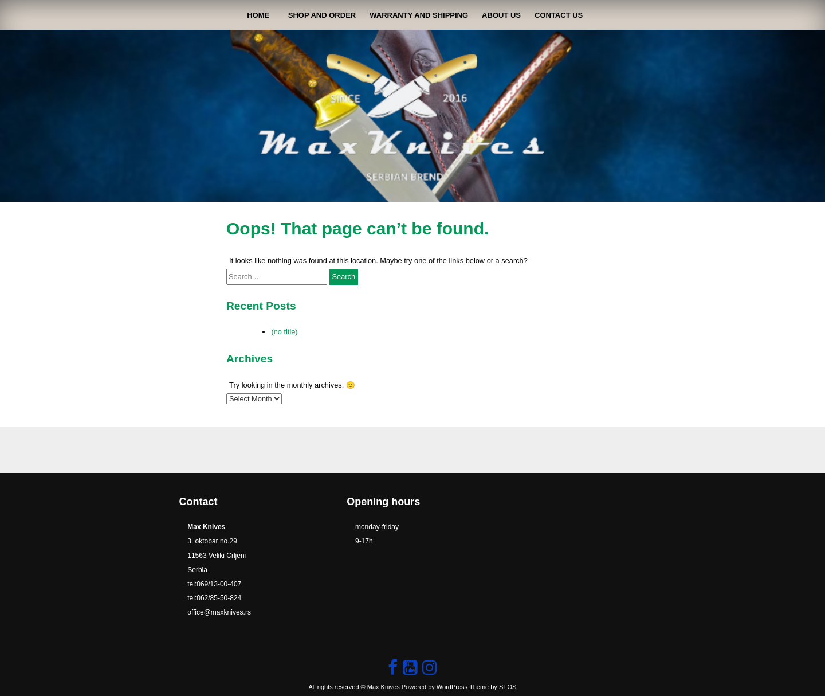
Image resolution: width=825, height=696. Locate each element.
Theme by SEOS (493, 686)
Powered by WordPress (434, 686)
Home (258, 15)
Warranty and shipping (419, 15)
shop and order (322, 15)
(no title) (284, 331)
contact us (559, 15)
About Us (501, 15)
